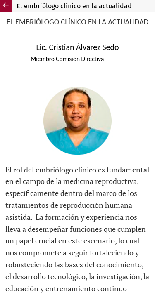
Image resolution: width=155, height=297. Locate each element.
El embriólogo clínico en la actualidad (74, 6)
